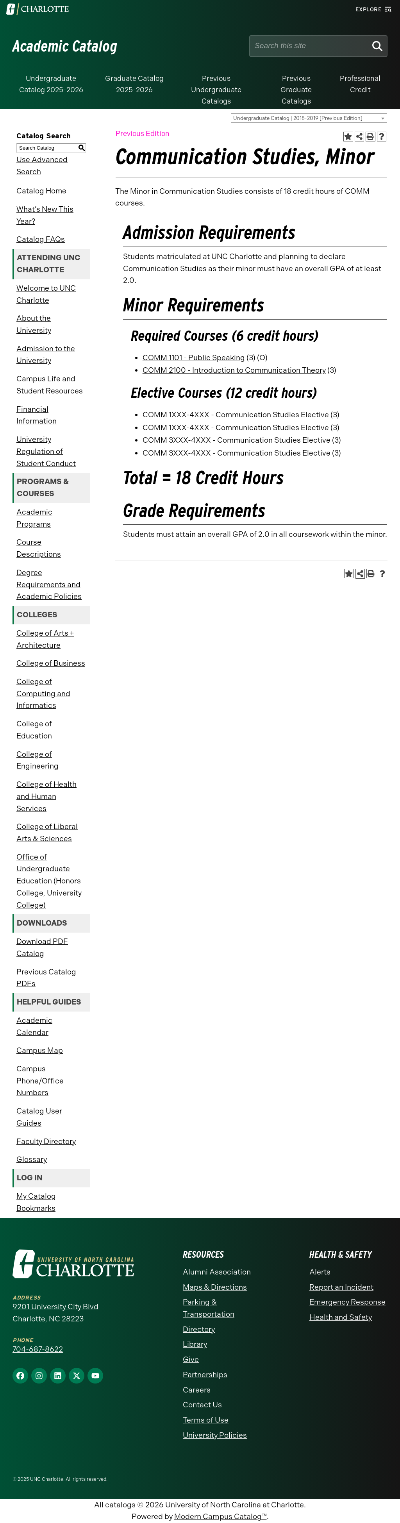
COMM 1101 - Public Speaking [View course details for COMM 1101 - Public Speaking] (194, 357)
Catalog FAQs (40, 239)
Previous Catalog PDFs (46, 978)
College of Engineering (37, 760)
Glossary (31, 1159)
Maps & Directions (215, 1287)
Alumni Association (217, 1271)
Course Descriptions (38, 548)
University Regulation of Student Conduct (46, 451)
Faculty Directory (46, 1141)
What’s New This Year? (44, 215)
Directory (199, 1329)
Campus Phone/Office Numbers (40, 1080)
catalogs (120, 1504)
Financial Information (36, 415)
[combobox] (309, 118)
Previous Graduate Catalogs (296, 89)
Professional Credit (360, 84)
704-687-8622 (37, 1349)
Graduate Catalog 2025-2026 (134, 84)
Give (191, 1359)
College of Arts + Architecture (45, 639)
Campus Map (39, 1050)
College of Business (50, 663)
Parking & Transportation (208, 1308)
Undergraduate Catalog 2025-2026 (51, 84)
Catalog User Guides (39, 1117)
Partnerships (205, 1374)
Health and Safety (340, 1317)
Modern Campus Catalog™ (220, 1516)
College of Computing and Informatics (43, 693)
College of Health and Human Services (46, 796)
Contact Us (202, 1404)
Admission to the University (45, 354)
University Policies (215, 1435)
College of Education (34, 729)
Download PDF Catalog (42, 947)
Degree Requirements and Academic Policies (49, 584)
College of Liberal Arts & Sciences (47, 832)
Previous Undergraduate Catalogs (216, 89)
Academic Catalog (65, 46)
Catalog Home (41, 190)
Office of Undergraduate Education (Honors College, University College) (49, 881)
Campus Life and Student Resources (49, 384)
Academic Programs (34, 518)
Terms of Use (206, 1420)
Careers (197, 1389)
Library (195, 1344)
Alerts (319, 1271)
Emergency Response (347, 1302)
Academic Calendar (34, 1026)
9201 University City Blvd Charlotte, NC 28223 (55, 1312)
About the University (33, 324)
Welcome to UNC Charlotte (46, 294)
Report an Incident (341, 1287)
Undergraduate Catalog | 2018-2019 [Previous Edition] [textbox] (297, 118)
